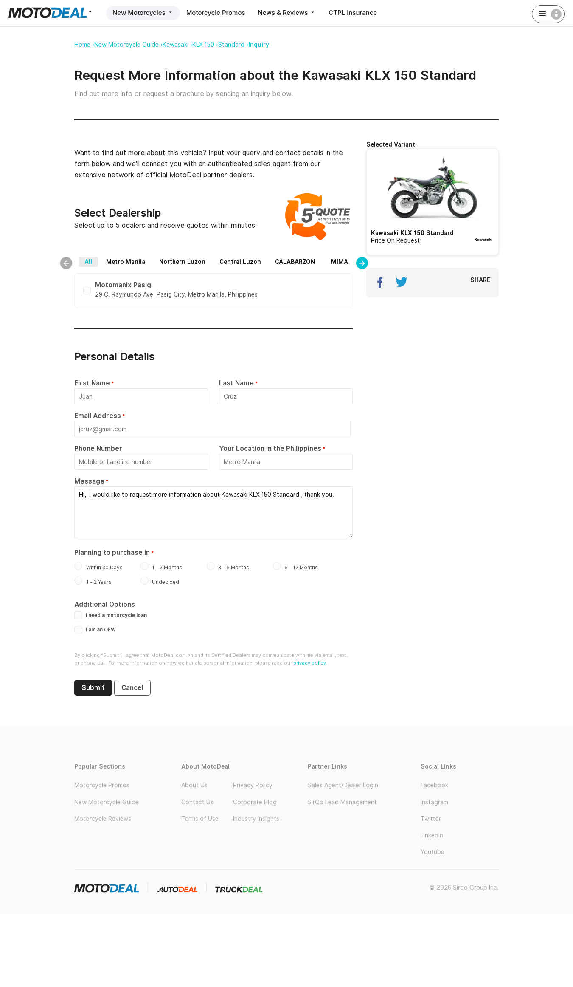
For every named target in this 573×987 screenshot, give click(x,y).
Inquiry (258, 44)
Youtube (432, 851)
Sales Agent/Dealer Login (343, 785)
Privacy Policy (252, 785)
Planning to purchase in (112, 553)
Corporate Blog (255, 802)
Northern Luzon (182, 261)
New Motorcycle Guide (106, 802)
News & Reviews (287, 12)
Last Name (236, 383)
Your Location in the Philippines (270, 448)
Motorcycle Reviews (102, 818)
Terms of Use (200, 818)
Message (89, 481)
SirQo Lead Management (342, 802)
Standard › (233, 44)
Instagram (434, 802)
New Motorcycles (143, 12)
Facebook (434, 785)
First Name (92, 383)
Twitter (431, 818)
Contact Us (197, 802)
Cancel (132, 688)
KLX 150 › (205, 44)
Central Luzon (240, 261)
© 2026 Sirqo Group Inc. (464, 887)
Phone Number (98, 448)
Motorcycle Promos (215, 12)
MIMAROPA (347, 261)
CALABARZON (295, 261)
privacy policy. (310, 663)
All (88, 261)
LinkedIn (432, 835)
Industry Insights (256, 818)
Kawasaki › (177, 44)
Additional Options (104, 604)
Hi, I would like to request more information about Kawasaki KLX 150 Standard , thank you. (213, 512)
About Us (194, 785)
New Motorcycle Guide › (128, 44)
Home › (84, 44)
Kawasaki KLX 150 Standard (412, 232)
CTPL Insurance (353, 12)
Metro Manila (125, 261)
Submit (93, 688)
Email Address (97, 416)
